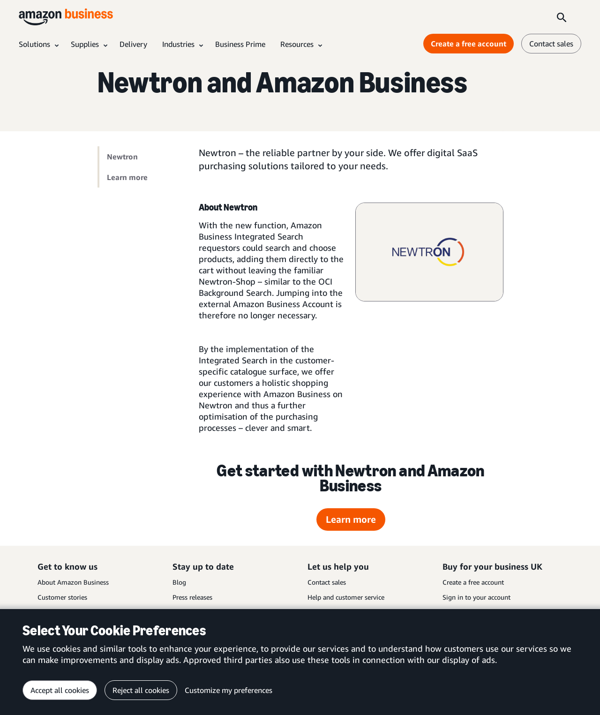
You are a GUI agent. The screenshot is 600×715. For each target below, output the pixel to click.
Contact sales (327, 582)
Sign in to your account (476, 597)
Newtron (122, 156)
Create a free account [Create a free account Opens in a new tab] (468, 43)
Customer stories (62, 597)
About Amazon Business (73, 582)
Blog (179, 582)
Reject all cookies (140, 690)
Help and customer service (346, 597)
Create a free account (473, 582)
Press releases (192, 597)
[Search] (561, 17)
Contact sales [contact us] (551, 43)
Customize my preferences (228, 690)
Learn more (127, 177)
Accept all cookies (59, 690)
